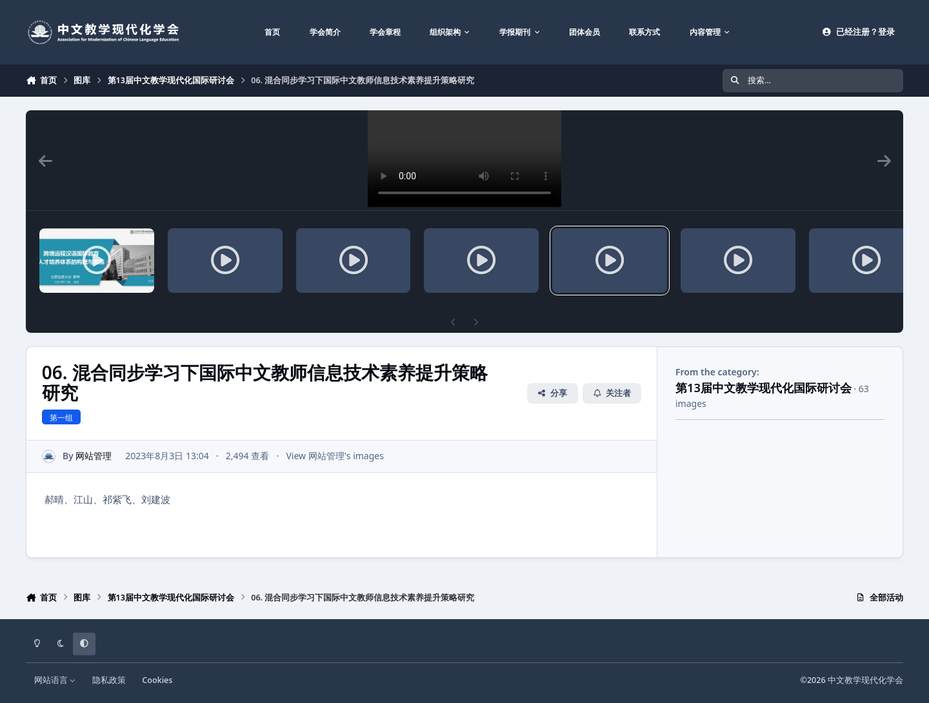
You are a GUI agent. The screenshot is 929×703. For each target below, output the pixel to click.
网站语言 (55, 680)
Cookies (157, 680)
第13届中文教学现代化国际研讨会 (763, 387)
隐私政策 (109, 680)
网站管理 (93, 456)
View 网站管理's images (335, 456)
